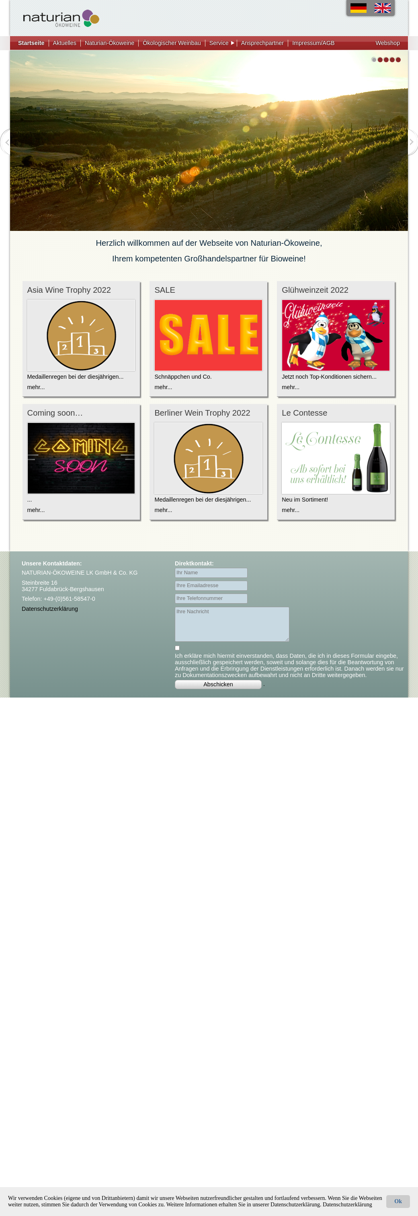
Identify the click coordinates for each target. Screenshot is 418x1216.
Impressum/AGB (313, 43)
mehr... (36, 387)
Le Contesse (304, 412)
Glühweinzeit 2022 (315, 290)
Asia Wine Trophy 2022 (69, 290)
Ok (398, 1201)
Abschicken (218, 684)
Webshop (387, 43)
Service (219, 43)
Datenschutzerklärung (50, 609)
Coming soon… (55, 412)
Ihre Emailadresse (197, 585)
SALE (164, 290)
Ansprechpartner (262, 43)
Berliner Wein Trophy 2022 (202, 412)
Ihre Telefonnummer (199, 598)
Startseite (31, 43)
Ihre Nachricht (192, 611)
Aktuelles (64, 43)
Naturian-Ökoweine (109, 43)
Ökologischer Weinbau (172, 43)
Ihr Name (187, 572)
